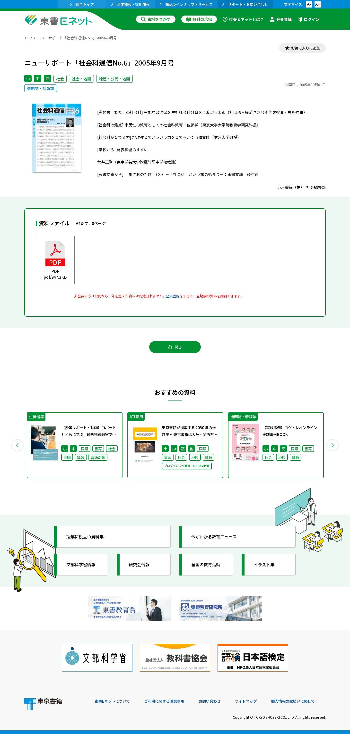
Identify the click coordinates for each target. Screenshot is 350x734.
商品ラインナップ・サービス (186, 4)
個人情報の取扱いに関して (302, 701)
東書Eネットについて (113, 701)
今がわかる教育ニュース (216, 538)
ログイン (308, 19)
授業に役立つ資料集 (86, 538)
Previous (17, 446)
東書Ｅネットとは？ (243, 19)
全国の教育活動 (207, 566)
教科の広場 (199, 19)
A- (309, 4)
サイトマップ (253, 701)
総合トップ (82, 4)
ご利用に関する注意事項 (168, 701)
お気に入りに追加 (304, 48)
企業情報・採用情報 (130, 4)
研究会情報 (140, 566)
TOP (28, 37)
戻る (175, 348)
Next (332, 446)
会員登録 (281, 19)
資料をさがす (156, 19)
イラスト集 (265, 566)
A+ (317, 4)
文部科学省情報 (82, 566)
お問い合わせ (215, 701)
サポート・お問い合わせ (245, 4)
